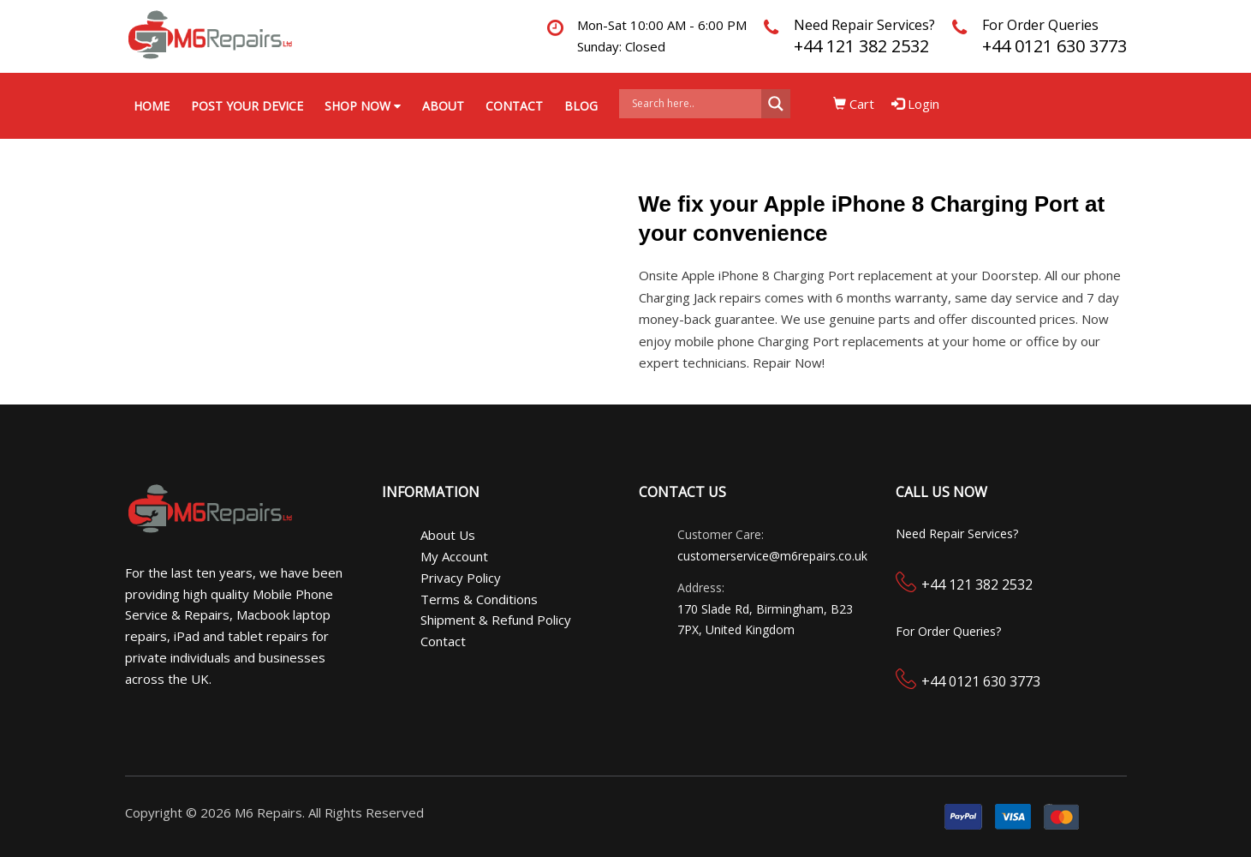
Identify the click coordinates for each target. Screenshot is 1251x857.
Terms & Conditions (479, 599)
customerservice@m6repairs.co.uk (772, 556)
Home (152, 106)
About (443, 106)
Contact (514, 106)
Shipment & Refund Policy (495, 619)
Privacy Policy (460, 577)
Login (915, 103)
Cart (853, 103)
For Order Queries (1040, 24)
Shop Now (363, 106)
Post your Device (247, 106)
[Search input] (694, 103)
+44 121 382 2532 (861, 45)
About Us (447, 534)
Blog (581, 106)
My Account (454, 556)
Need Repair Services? (864, 24)
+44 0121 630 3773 (1054, 45)
